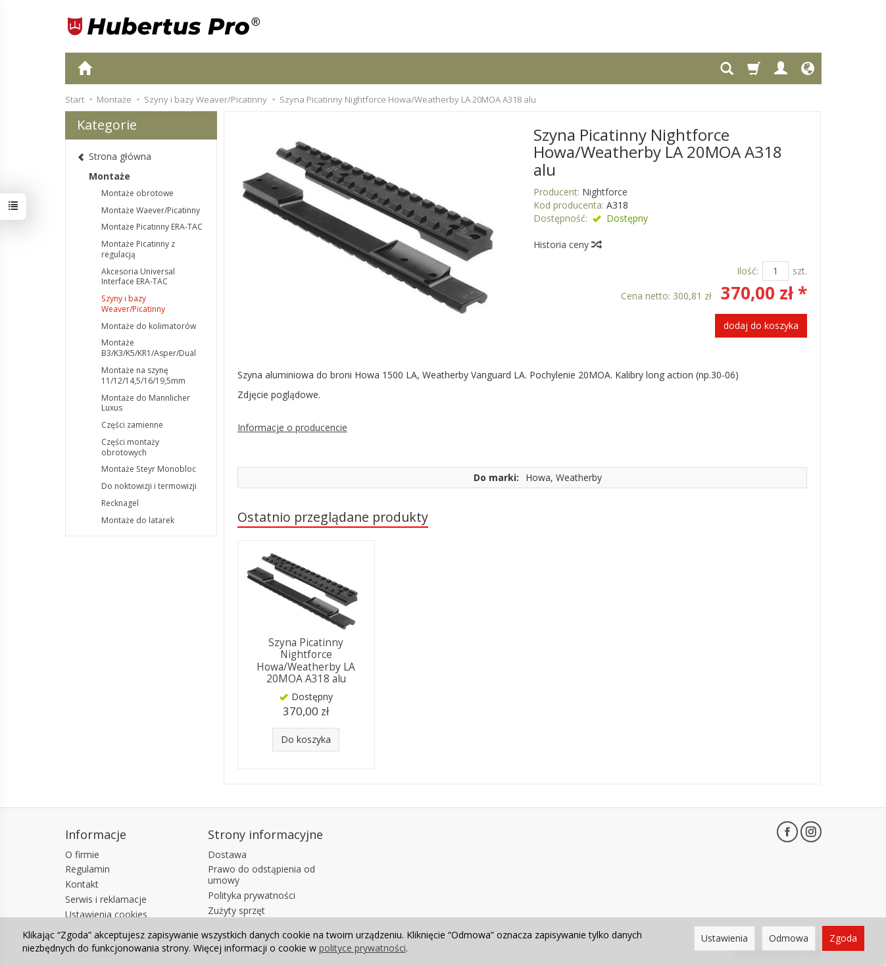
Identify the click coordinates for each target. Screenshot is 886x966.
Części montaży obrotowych (130, 447)
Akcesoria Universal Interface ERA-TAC (138, 277)
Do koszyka (306, 739)
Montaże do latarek (137, 520)
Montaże (109, 176)
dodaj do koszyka (761, 325)
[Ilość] (775, 271)
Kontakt (82, 884)
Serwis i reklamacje (106, 899)
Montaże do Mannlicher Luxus (145, 403)
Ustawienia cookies (106, 914)
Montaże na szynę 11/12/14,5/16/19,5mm (143, 375)
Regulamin (87, 869)
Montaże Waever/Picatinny (150, 210)
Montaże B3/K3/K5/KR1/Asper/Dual (148, 348)
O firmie (82, 854)
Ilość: (747, 271)
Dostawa (227, 854)
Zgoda (843, 938)
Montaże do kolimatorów (148, 326)
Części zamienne (132, 424)
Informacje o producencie (292, 427)
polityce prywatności (362, 948)
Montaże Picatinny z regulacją (138, 249)
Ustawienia (724, 938)
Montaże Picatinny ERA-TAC (152, 226)
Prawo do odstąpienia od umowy (261, 874)
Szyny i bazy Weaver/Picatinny (133, 304)
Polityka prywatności (251, 895)
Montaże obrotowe (137, 193)
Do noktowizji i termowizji (149, 486)
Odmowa (788, 938)
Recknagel (120, 503)
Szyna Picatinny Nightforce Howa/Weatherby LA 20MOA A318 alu (306, 661)
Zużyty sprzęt (236, 910)
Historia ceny (567, 244)
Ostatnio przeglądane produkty (332, 517)
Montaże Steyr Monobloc (148, 468)
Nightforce (605, 192)
